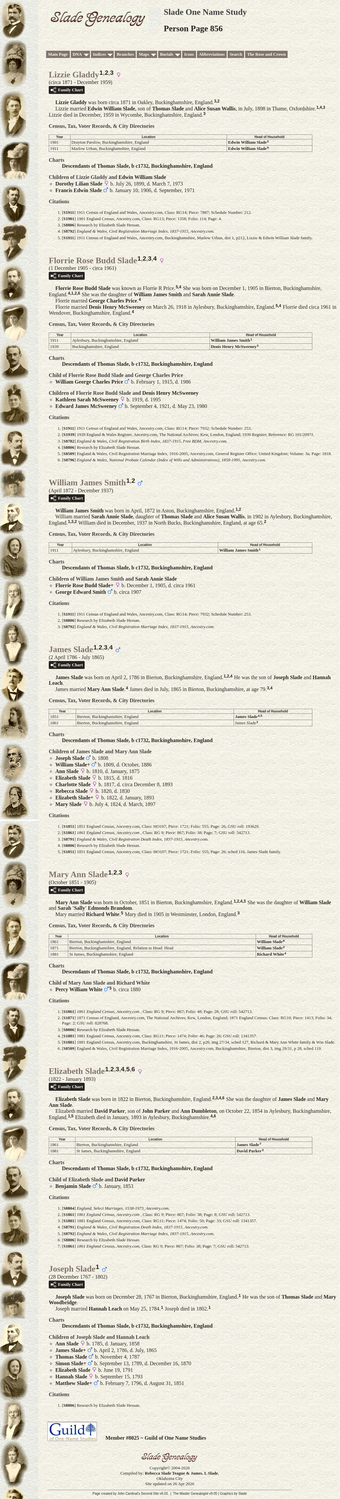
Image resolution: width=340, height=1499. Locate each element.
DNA (77, 54)
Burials (166, 54)
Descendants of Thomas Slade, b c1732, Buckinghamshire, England (137, 166)
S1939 (68, 434)
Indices (99, 54)
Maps (144, 54)
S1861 (68, 832)
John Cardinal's (128, 1493)
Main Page (58, 54)
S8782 (68, 441)
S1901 (68, 218)
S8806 (68, 224)
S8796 (68, 459)
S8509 (68, 453)
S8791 (68, 839)
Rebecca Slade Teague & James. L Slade (181, 1473)
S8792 (68, 231)
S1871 (68, 1017)
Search (236, 54)
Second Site (150, 1493)
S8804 (68, 1208)
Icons (189, 54)
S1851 (68, 826)
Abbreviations (212, 54)
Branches (125, 54)
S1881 (68, 1035)
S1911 (68, 212)
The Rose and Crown (266, 54)
